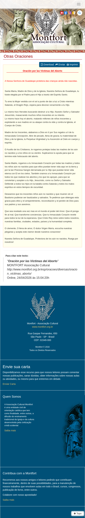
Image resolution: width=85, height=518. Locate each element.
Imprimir (72, 64)
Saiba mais (10, 430)
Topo (78, 513)
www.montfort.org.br (42, 326)
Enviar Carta (9, 384)
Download (47, 64)
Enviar (60, 64)
